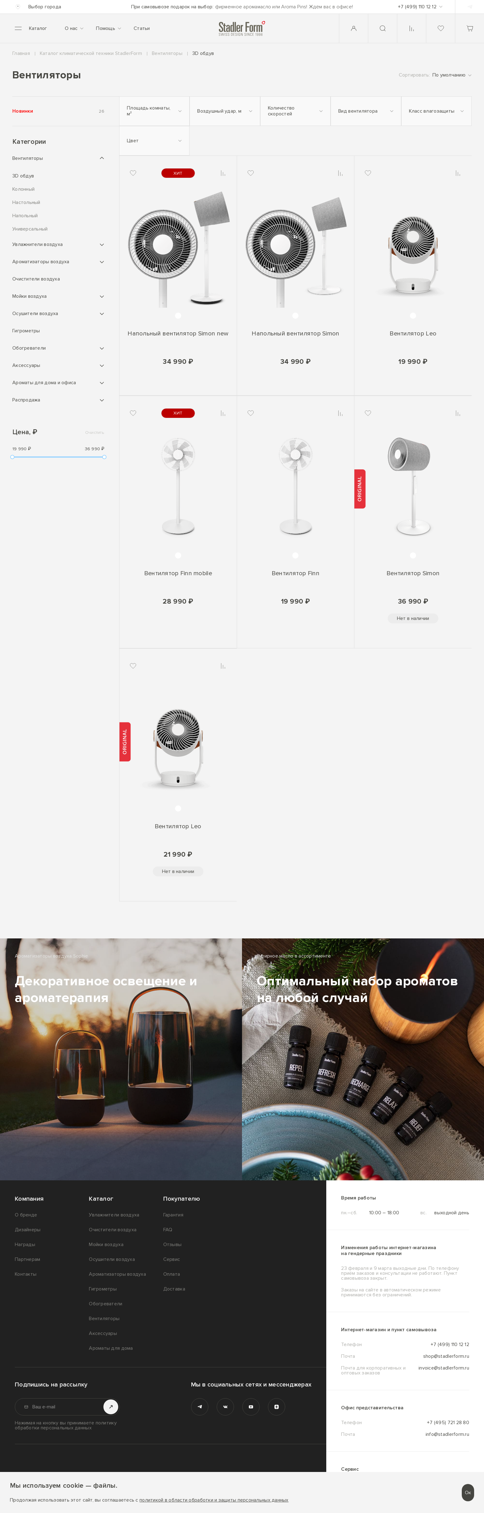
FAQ (168, 1229)
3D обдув (23, 176)
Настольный (26, 203)
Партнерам (27, 1259)
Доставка (174, 1288)
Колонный (23, 189)
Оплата (171, 1274)
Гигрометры (26, 331)
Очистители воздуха (36, 279)
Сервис (171, 1259)
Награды (25, 1244)
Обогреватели (29, 348)
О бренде (26, 1214)
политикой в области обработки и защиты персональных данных (214, 1500)
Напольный (25, 216)
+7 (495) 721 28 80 (448, 1422)
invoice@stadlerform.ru (444, 1368)
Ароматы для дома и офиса (44, 383)
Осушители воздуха (35, 313)
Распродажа (26, 400)
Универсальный (30, 229)
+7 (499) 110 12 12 (450, 1344)
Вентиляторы (27, 158)
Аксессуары (26, 365)
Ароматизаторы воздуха (40, 262)
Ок (468, 1493)
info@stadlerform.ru (447, 1434)
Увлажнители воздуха (37, 244)
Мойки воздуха (29, 296)
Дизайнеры (27, 1229)
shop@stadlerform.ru (446, 1356)
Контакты (25, 1274)
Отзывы (172, 1244)
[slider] (12, 457)
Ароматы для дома (111, 1348)
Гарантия (173, 1214)
